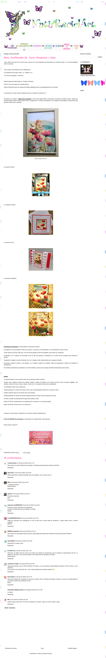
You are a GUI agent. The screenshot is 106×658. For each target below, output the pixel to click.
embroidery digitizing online (16, 589)
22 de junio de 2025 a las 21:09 (19, 482)
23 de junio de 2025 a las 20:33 (31, 505)
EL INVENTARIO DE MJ (14, 518)
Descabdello (11, 541)
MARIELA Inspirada (13, 531)
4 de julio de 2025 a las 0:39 (26, 563)
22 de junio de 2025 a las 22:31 (21, 493)
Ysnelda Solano (12, 463)
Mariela (27, 72)
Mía (40, 419)
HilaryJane (11, 472)
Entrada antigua (72, 648)
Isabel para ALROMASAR (15, 505)
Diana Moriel (11, 576)
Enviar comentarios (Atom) (44, 653)
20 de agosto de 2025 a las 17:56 (33, 589)
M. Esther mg (11, 550)
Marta (9, 482)
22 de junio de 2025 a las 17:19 (25, 463)
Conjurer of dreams (28, 81)
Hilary (20, 72)
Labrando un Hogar (13, 563)
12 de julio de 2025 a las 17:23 (23, 576)
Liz (23, 72)
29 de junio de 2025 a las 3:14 (27, 531)
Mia (17, 72)
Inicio (42, 648)
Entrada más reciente (11, 648)
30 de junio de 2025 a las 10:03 (23, 541)
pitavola (10, 493)
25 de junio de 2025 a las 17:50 (29, 518)
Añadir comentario (9, 607)
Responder (10, 467)
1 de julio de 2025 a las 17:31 (24, 550)
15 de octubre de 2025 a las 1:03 (19, 599)
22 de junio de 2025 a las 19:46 (22, 472)
